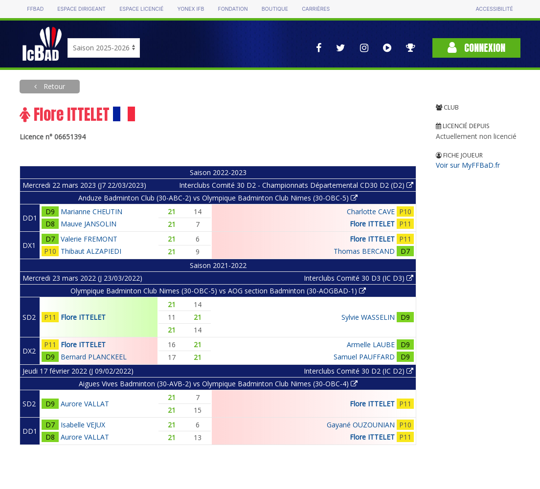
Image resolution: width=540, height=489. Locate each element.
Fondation (233, 9)
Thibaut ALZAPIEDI (91, 251)
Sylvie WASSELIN (368, 317)
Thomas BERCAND (364, 251)
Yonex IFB (190, 9)
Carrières (316, 9)
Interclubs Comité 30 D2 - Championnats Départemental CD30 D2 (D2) (296, 185)
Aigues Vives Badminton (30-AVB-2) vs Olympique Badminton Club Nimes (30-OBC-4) (218, 383)
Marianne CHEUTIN (91, 211)
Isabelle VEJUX (83, 424)
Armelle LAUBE (371, 344)
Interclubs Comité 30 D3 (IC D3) (358, 278)
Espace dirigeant (81, 9)
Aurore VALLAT (85, 403)
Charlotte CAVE (371, 211)
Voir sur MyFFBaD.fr (468, 165)
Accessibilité (494, 9)
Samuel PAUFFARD (364, 356)
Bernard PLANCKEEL (94, 356)
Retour (53, 86)
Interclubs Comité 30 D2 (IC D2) (358, 371)
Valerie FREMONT (89, 239)
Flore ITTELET (372, 223)
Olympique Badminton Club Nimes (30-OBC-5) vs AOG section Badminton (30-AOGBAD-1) (218, 290)
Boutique (275, 9)
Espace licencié (141, 9)
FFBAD (35, 9)
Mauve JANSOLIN (88, 223)
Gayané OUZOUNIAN (361, 424)
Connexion (476, 47)
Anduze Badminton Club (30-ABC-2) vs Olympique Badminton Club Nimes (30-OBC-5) (218, 197)
